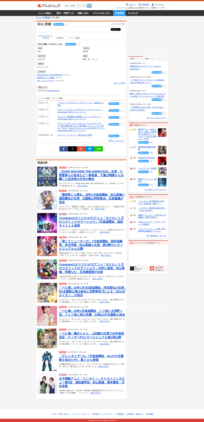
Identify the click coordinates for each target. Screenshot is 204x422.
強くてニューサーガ (45, 81)
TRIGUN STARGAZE (146, 158)
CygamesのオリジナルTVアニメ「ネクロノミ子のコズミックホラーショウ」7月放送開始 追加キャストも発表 (91, 221)
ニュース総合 (45, 13)
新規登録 (145, 5)
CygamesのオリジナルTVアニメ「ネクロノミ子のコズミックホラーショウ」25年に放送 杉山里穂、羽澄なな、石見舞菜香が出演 (92, 268)
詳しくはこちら (117, 141)
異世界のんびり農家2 (46, 78)
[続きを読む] (83, 186)
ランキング (133, 13)
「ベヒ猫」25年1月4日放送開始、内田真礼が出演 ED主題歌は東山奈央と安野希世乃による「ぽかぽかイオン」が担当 (93, 291)
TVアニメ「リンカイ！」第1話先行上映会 (74, 135)
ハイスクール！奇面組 (147, 168)
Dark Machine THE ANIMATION (50, 75)
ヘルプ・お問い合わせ (60, 414)
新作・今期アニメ (64, 13)
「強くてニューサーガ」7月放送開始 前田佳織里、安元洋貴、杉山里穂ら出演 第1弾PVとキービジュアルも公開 (91, 245)
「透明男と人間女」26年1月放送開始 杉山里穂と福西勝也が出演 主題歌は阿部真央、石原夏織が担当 (92, 198)
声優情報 (119, 13)
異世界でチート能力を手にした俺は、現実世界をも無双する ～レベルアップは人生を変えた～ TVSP (147, 134)
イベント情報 (73, 38)
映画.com (139, 414)
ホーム (38, 17)
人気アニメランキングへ (157, 190)
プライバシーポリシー (81, 414)
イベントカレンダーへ (158, 118)
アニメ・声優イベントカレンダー (102, 13)
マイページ (159, 5)
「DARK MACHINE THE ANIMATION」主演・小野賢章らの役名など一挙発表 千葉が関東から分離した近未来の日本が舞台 (91, 175)
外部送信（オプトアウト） (103, 414)
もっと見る (120, 83)
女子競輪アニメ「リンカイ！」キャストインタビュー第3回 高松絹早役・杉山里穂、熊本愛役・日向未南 (92, 382)
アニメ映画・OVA (83, 13)
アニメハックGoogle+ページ (158, 268)
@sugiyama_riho (52, 91)
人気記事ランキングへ (158, 236)
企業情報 (130, 414)
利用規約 (120, 414)
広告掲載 (149, 414)
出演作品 (59, 38)
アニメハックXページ (138, 268)
